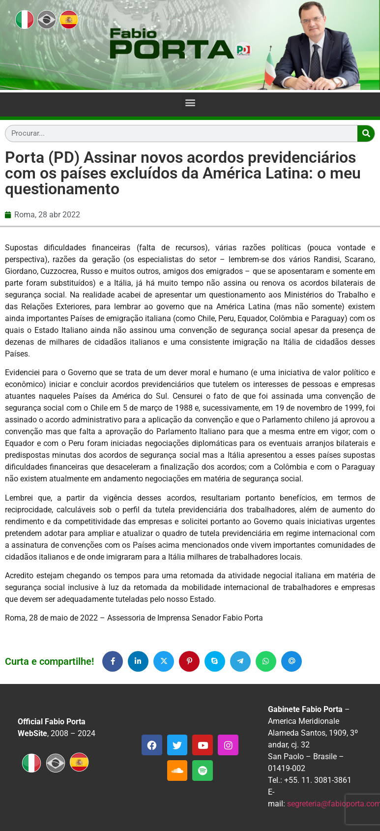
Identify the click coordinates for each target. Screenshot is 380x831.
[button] (190, 102)
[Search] (366, 133)
